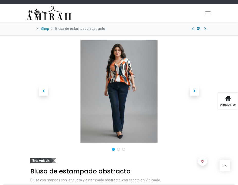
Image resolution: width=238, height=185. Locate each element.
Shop (45, 28)
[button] (43, 91)
